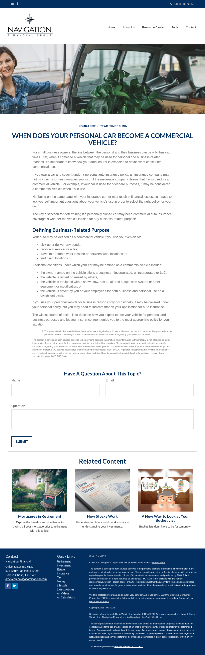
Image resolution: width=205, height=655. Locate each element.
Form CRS (100, 556)
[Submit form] (21, 441)
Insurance (63, 573)
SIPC (152, 614)
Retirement (64, 561)
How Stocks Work (102, 516)
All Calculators (66, 597)
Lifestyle (62, 585)
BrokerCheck (158, 562)
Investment (64, 565)
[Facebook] (17, 4)
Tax (59, 577)
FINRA (145, 614)
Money (61, 581)
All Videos (63, 593)
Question (18, 406)
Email (110, 380)
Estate (61, 569)
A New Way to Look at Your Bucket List (165, 518)
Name (15, 380)
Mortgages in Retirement (39, 516)
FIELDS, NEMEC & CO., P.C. (129, 646)
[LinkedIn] (12, 4)
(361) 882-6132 (182, 3)
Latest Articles (65, 589)
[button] (130, 26)
